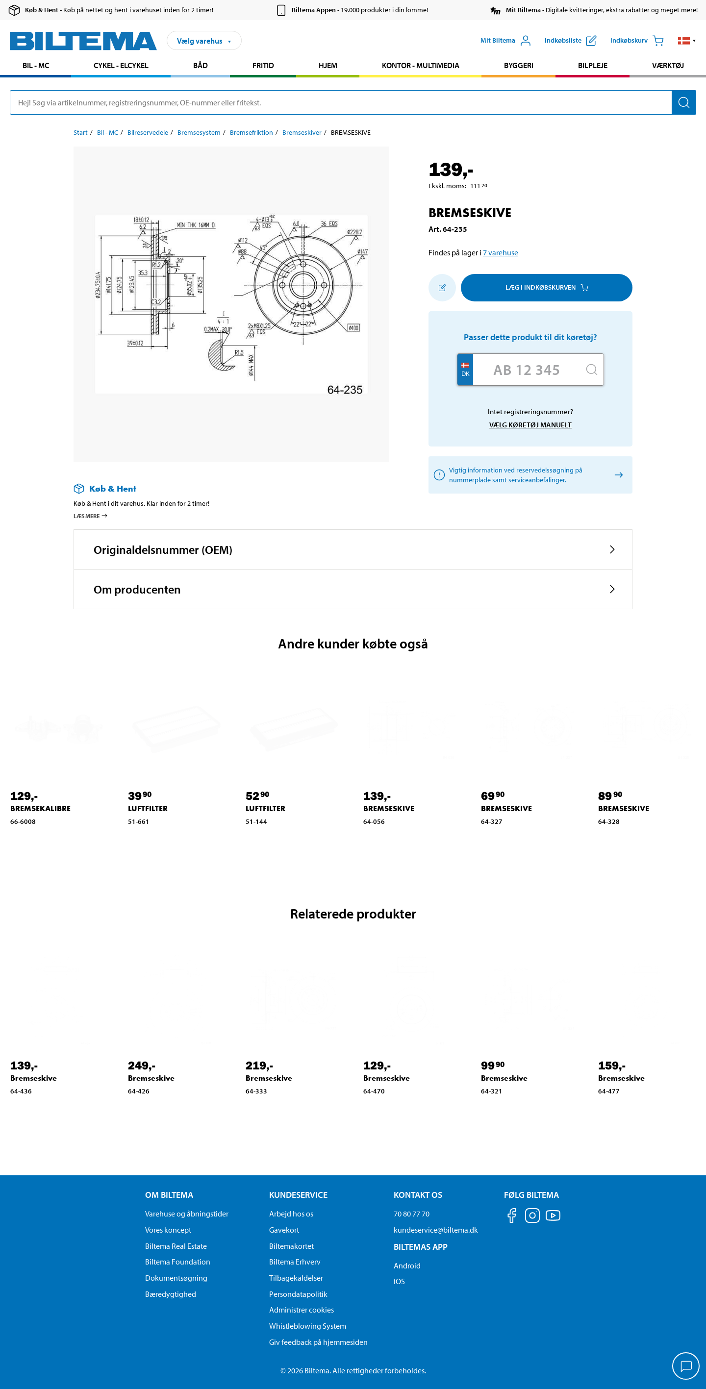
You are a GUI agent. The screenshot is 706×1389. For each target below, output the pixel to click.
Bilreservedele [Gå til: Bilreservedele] (147, 132)
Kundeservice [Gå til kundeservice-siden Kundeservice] (298, 1194)
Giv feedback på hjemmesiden (318, 1342)
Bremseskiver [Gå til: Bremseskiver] (302, 132)
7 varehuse (500, 252)
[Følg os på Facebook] (512, 1217)
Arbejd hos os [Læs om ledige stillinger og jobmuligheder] (291, 1213)
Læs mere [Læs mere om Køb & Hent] (91, 516)
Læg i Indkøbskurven (546, 287)
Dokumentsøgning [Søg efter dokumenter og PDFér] (176, 1278)
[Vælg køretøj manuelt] (617, 475)
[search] (353, 102)
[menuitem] (35, 66)
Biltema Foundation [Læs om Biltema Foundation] (177, 1261)
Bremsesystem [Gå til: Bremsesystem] (199, 132)
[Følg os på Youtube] (553, 1220)
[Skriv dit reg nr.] (526, 369)
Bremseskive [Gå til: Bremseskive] (33, 1078)
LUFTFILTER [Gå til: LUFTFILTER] (148, 808)
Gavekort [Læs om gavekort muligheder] (284, 1230)
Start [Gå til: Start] (81, 132)
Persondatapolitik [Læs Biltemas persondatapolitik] (298, 1294)
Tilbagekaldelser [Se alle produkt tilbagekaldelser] (296, 1278)
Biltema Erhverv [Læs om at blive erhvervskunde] (295, 1261)
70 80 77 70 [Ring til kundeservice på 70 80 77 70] (411, 1213)
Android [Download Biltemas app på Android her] (407, 1265)
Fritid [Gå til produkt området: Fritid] (263, 65)
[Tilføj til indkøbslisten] (442, 287)
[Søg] (684, 102)
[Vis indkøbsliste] (571, 40)
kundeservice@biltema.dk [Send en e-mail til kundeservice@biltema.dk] (436, 1230)
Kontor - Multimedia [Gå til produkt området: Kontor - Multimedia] (420, 65)
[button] (687, 40)
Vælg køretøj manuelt (530, 424)
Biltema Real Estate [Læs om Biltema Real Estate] (176, 1246)
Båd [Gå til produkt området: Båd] (200, 65)
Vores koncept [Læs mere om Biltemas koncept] (168, 1230)
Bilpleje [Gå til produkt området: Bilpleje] (592, 65)
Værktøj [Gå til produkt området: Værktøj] (668, 65)
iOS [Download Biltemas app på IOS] (399, 1281)
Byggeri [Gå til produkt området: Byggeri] (518, 65)
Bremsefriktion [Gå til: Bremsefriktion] (251, 132)
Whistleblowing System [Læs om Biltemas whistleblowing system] (307, 1326)
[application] (686, 1367)
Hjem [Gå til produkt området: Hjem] (328, 65)
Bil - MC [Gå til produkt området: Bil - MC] (36, 65)
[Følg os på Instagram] (532, 1217)
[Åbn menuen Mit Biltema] (506, 40)
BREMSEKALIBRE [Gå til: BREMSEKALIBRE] (40, 808)
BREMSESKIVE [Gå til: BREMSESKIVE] (388, 808)
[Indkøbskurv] (637, 40)
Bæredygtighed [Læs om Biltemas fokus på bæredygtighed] (170, 1294)
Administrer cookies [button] (301, 1310)
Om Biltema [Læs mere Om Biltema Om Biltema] (169, 1194)
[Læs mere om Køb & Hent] (222, 488)
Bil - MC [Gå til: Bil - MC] (107, 132)
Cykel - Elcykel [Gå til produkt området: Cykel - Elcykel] (121, 65)
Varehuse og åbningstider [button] (186, 1213)
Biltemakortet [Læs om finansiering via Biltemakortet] (291, 1246)
